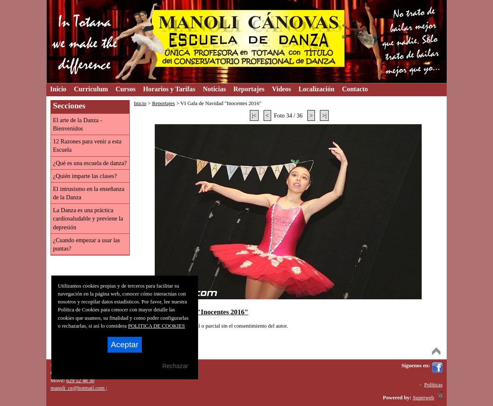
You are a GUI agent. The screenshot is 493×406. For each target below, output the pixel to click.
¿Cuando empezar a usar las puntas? (86, 244)
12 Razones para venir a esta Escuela (87, 145)
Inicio (140, 103)
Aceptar (124, 344)
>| (324, 115)
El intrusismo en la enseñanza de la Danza (88, 192)
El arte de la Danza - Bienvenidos (77, 124)
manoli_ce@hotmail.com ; (78, 388)
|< (254, 115)
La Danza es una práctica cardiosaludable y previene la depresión (88, 218)
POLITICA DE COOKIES (156, 326)
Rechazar (175, 366)
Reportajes (163, 103)
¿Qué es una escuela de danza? (90, 163)
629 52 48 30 (80, 380)
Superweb (423, 398)
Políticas (433, 385)
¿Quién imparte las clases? (85, 176)
